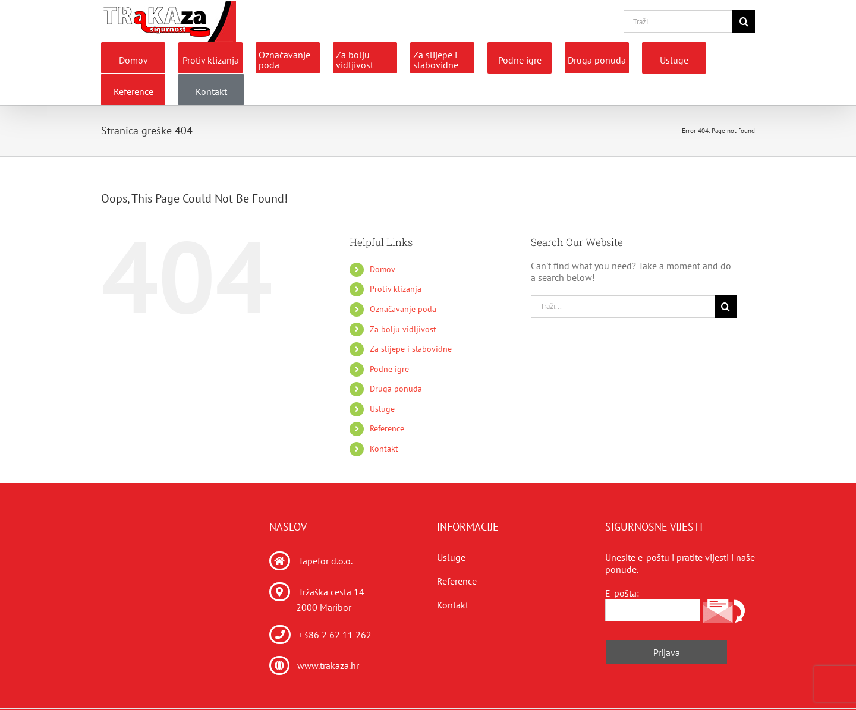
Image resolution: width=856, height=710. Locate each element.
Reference (387, 428)
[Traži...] (678, 21)
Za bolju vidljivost (403, 329)
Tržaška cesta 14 (331, 592)
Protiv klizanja (395, 288)
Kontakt (384, 448)
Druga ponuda (396, 388)
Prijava (666, 652)
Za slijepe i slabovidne (411, 348)
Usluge (382, 408)
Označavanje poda (403, 309)
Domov (382, 269)
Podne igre (389, 369)
